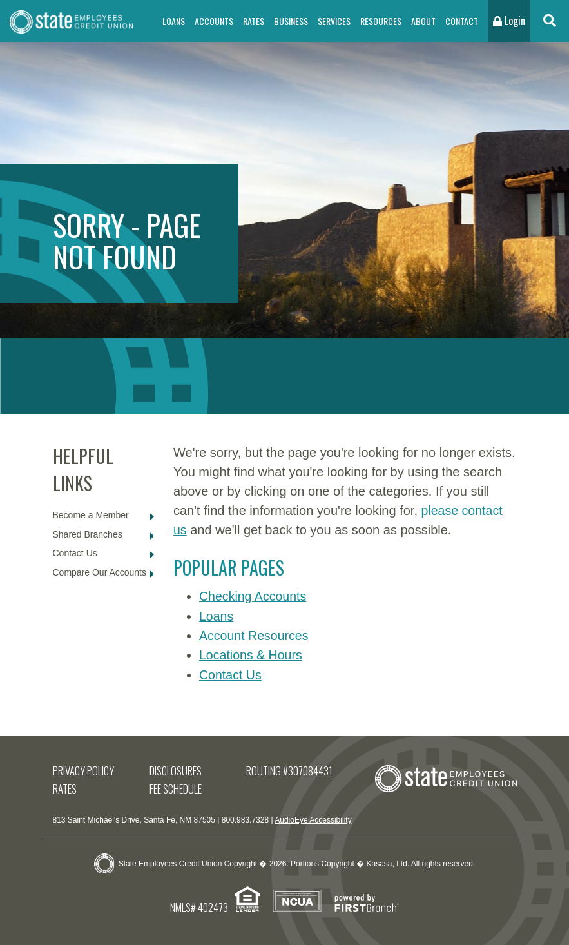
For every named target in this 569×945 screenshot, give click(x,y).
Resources (380, 21)
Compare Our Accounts (100, 572)
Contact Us (75, 553)
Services (334, 21)
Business (291, 21)
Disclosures (175, 769)
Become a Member (91, 515)
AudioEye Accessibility (313, 818)
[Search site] (549, 21)
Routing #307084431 (289, 769)
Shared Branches (87, 534)
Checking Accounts (254, 596)
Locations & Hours (251, 654)
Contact (461, 21)
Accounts (214, 21)
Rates (253, 21)
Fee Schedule (175, 787)
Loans (173, 21)
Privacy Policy (84, 769)
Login (509, 20)
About (423, 21)
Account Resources (255, 635)
